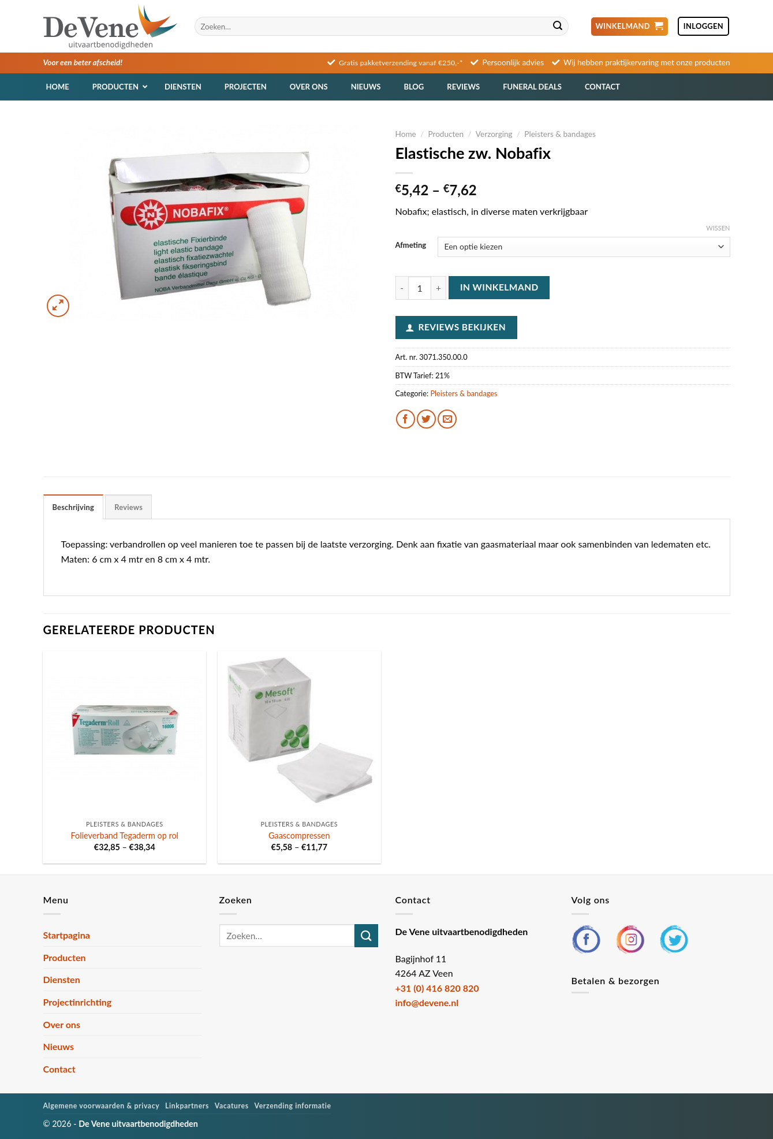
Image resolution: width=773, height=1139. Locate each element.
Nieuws (58, 1046)
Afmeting (411, 245)
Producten (446, 134)
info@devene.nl (427, 1002)
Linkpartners (187, 1105)
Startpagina (66, 934)
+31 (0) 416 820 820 (437, 987)
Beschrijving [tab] (74, 507)
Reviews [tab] (128, 507)
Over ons (61, 1024)
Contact (59, 1068)
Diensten (61, 979)
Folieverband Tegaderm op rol (124, 835)
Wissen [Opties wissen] (718, 228)
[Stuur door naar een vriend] (447, 419)
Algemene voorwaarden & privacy (101, 1105)
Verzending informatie (293, 1105)
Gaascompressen (299, 835)
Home (405, 134)
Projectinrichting (77, 1001)
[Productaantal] (419, 287)
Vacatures (232, 1105)
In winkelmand (499, 287)
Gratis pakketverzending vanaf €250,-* (401, 62)
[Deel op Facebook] (405, 419)
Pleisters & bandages (559, 134)
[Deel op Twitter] (426, 419)
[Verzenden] (558, 26)
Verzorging (494, 134)
